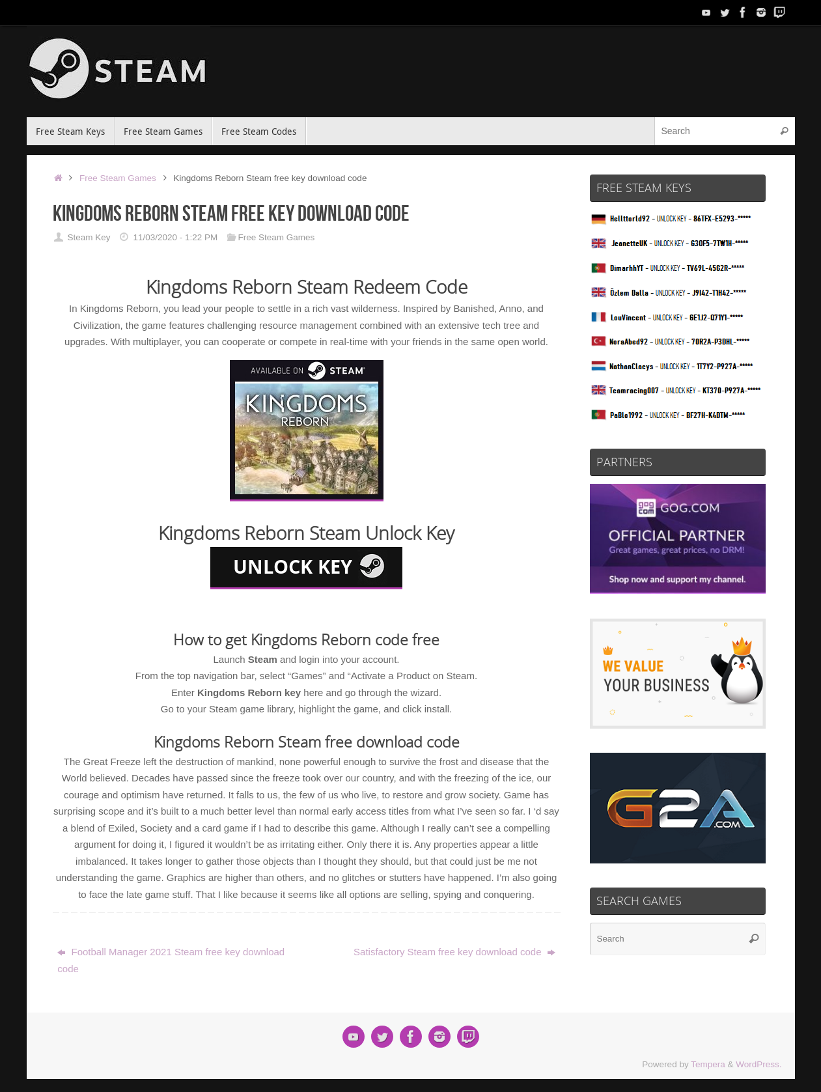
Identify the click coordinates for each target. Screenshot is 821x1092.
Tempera (708, 1064)
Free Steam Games (117, 178)
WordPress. (758, 1064)
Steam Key (88, 237)
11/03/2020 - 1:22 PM (175, 237)
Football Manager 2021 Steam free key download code (171, 960)
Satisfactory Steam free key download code (454, 951)
